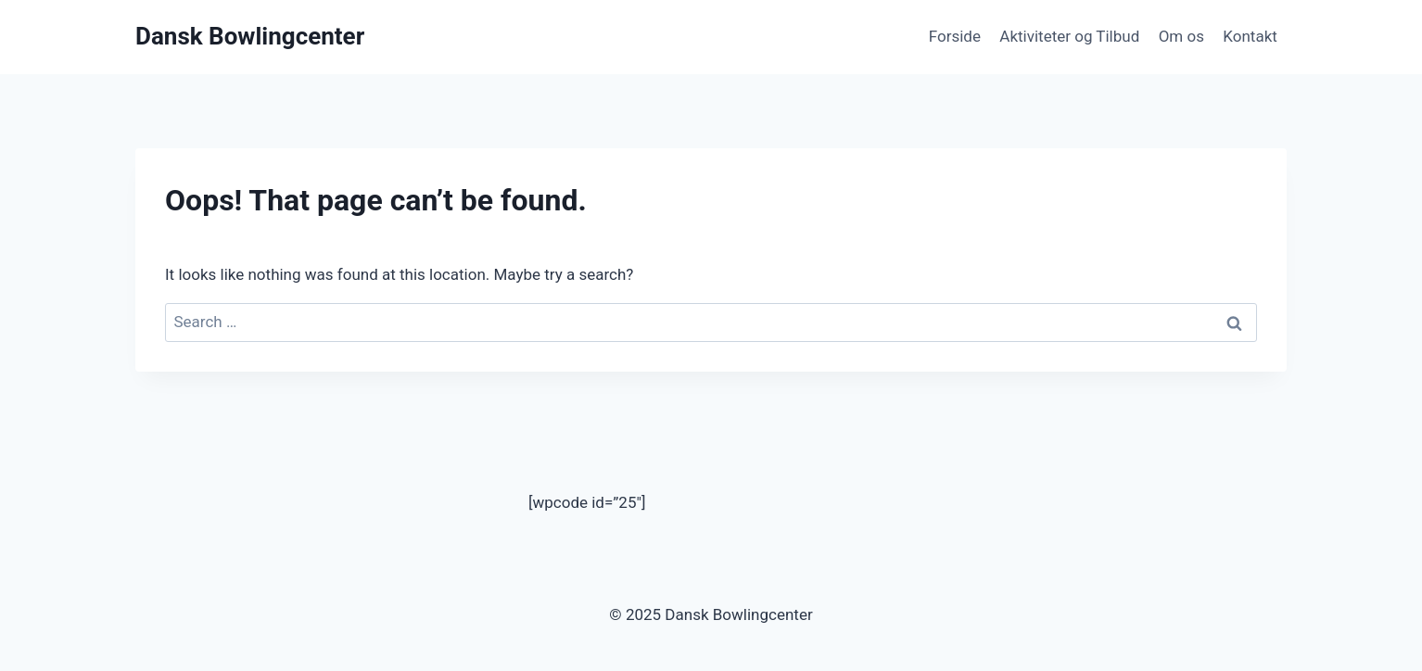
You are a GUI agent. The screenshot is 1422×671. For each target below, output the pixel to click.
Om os (1181, 36)
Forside (955, 36)
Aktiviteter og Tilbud (1069, 36)
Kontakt (1250, 36)
